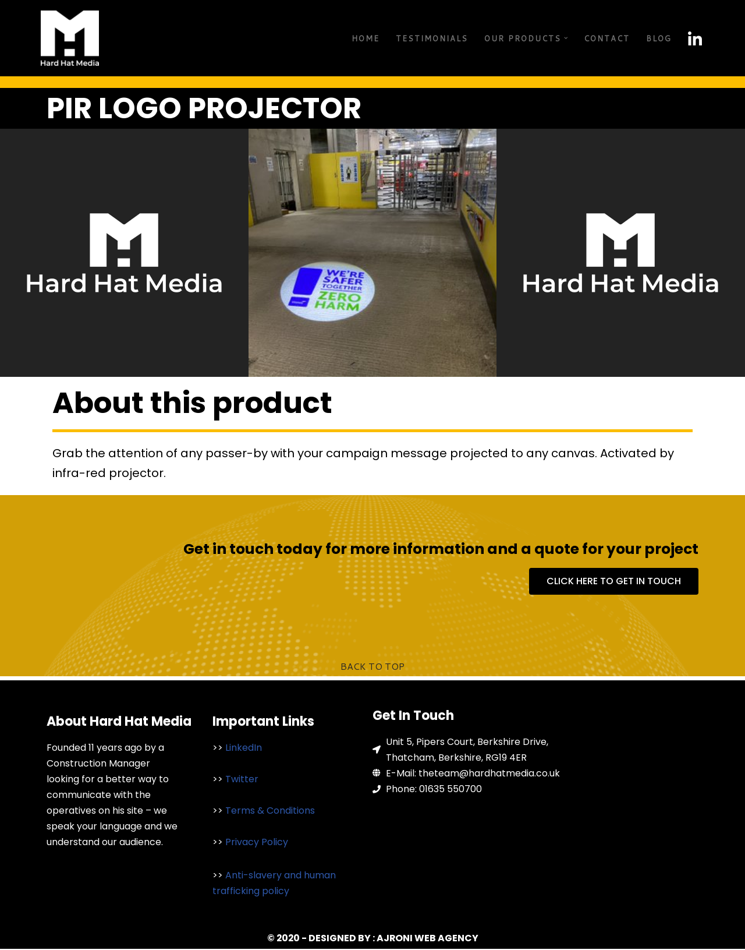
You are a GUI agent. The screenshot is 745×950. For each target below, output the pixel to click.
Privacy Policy (256, 842)
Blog (659, 38)
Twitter (240, 779)
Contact (607, 38)
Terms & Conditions (270, 811)
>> (218, 747)
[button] (566, 38)
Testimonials (432, 38)
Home (365, 38)
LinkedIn (243, 747)
